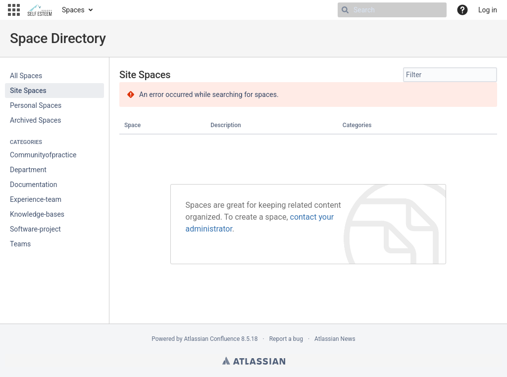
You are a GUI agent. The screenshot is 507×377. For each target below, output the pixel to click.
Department (28, 170)
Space (132, 125)
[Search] (345, 10)
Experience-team (35, 199)
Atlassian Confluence (212, 338)
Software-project (35, 229)
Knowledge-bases (37, 214)
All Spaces (26, 76)
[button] (14, 10)
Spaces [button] (73, 10)
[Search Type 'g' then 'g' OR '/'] (392, 9)
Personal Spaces (35, 105)
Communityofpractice (43, 155)
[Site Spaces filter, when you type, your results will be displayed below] (450, 74)
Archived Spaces (35, 120)
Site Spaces (28, 90)
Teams (20, 244)
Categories (357, 125)
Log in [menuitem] (487, 10)
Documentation (33, 184)
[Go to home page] (40, 10)
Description (225, 125)
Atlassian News (334, 338)
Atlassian (253, 360)
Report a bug (286, 338)
